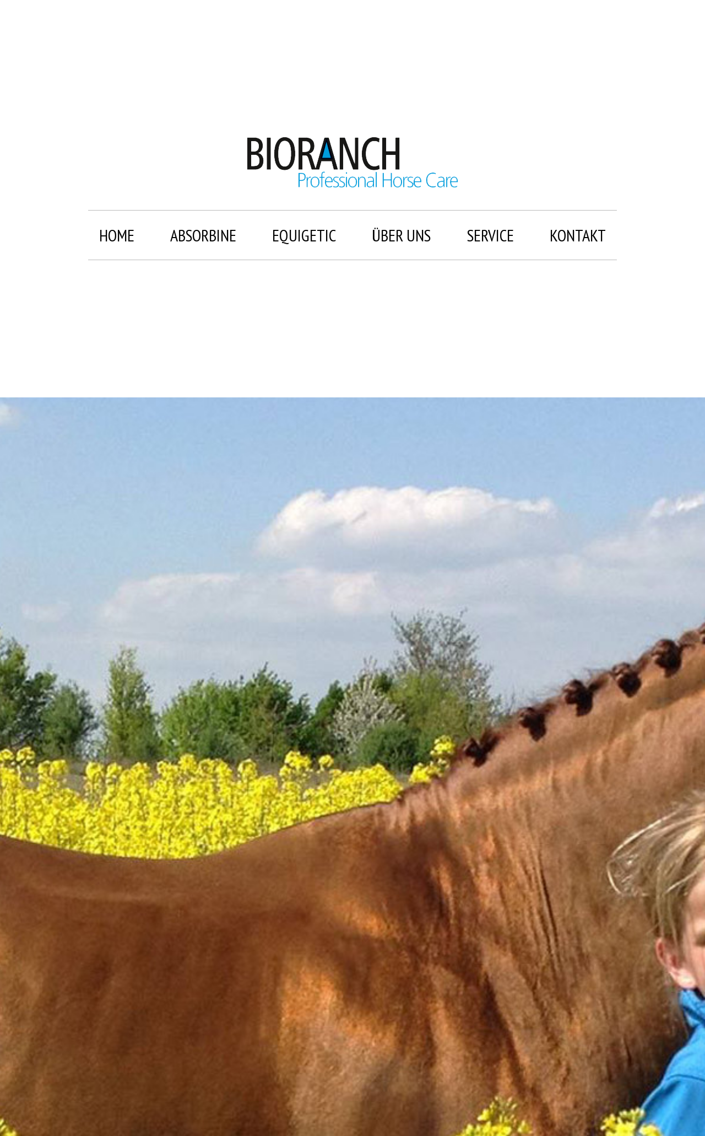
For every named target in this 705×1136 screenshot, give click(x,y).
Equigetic (304, 235)
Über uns (401, 235)
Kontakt (578, 235)
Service (490, 235)
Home (116, 235)
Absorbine (203, 235)
